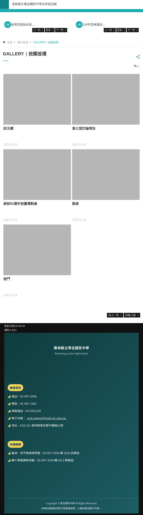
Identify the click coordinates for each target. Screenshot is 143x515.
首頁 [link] (9, 42)
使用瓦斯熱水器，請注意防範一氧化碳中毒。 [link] (23, 24)
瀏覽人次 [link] (9, 330)
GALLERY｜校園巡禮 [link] (45, 42)
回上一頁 (113, 315)
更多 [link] (48, 30)
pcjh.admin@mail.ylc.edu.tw (46, 418)
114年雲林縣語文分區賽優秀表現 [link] (94, 24)
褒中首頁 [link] (23, 42)
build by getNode (4, 4)
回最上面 (130, 315)
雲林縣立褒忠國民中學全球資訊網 (34, 4)
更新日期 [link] (9, 326)
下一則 (59, 30)
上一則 (36, 30)
